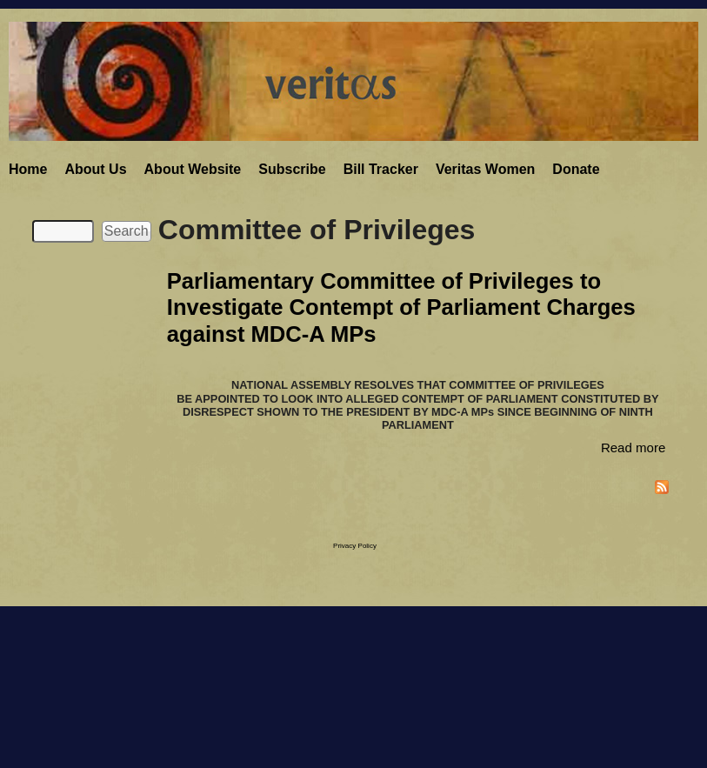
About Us (95, 169)
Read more (633, 447)
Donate (575, 169)
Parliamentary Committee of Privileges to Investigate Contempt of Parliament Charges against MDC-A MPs (401, 307)
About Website (193, 169)
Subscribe (291, 169)
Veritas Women (485, 169)
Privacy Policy (355, 546)
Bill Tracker (380, 169)
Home (28, 169)
